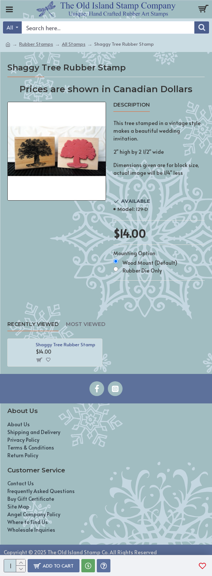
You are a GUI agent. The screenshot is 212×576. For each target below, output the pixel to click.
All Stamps (73, 44)
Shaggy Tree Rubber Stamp (65, 344)
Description (131, 105)
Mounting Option (134, 253)
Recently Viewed (33, 324)
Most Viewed (85, 324)
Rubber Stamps (36, 44)
